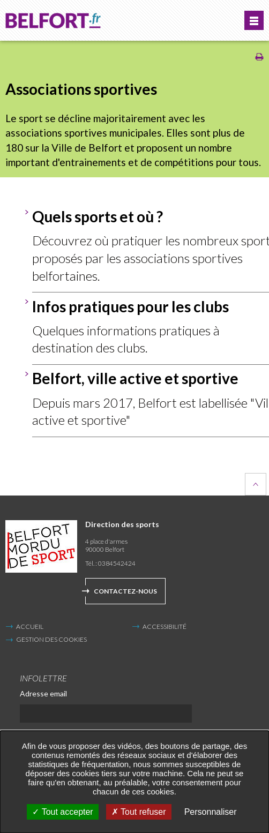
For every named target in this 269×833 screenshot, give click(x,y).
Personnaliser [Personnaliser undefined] (210, 811)
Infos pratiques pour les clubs (130, 306)
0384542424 (117, 563)
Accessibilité (164, 626)
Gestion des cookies (51, 639)
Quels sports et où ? (97, 216)
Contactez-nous (125, 591)
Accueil (29, 626)
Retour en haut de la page (255, 484)
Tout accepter (62, 811)
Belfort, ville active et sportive (135, 378)
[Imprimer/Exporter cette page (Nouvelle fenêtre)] (259, 59)
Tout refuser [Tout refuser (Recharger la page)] (138, 811)
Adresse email (43, 693)
